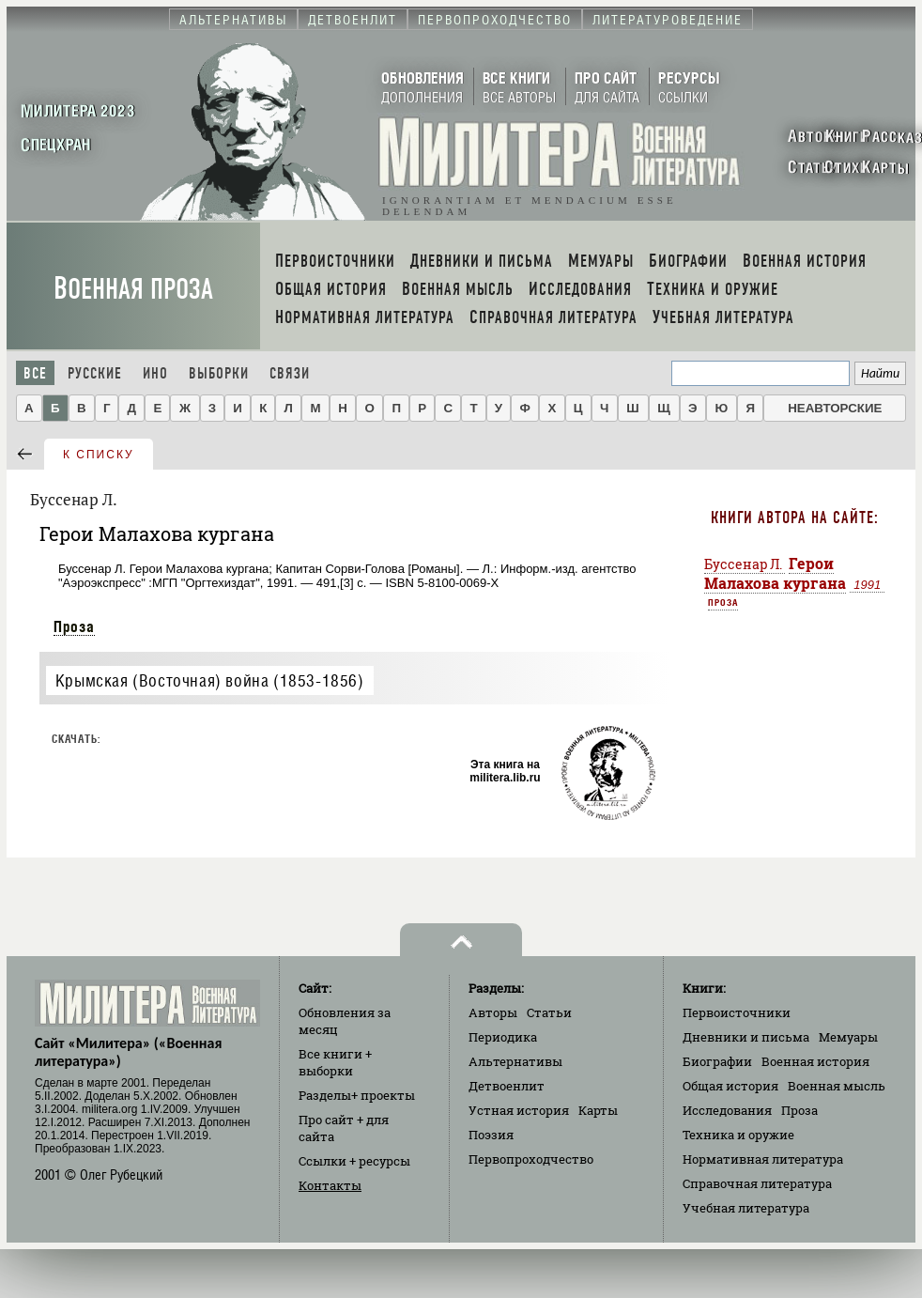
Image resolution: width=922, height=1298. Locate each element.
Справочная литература (757, 1183)
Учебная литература (746, 1207)
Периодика (503, 1036)
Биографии (717, 1061)
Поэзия (491, 1134)
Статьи (549, 1012)
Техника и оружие (738, 1134)
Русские (95, 373)
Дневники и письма (746, 1036)
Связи (289, 373)
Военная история (815, 1061)
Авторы (493, 1012)
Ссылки (354, 1160)
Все (35, 373)
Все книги (335, 1062)
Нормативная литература (763, 1159)
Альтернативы (515, 1061)
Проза (74, 626)
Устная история (519, 1110)
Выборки (219, 373)
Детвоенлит (507, 1085)
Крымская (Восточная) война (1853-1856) (209, 680)
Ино (155, 373)
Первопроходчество (531, 1159)
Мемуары (848, 1036)
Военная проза (133, 288)
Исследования (727, 1110)
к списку (98, 454)
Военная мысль (836, 1085)
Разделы (357, 1095)
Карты (598, 1110)
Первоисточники (737, 1012)
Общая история (730, 1085)
